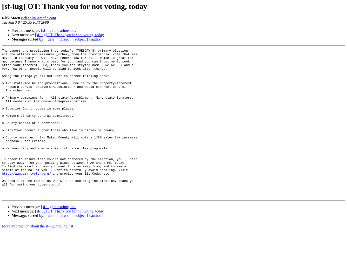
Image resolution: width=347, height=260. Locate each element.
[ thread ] (64, 39)
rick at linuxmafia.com (38, 18)
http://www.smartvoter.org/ (26, 199)
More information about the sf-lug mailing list (37, 256)
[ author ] (96, 39)
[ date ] (51, 39)
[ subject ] (80, 39)
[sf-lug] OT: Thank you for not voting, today (69, 35)
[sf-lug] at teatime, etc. (58, 30)
